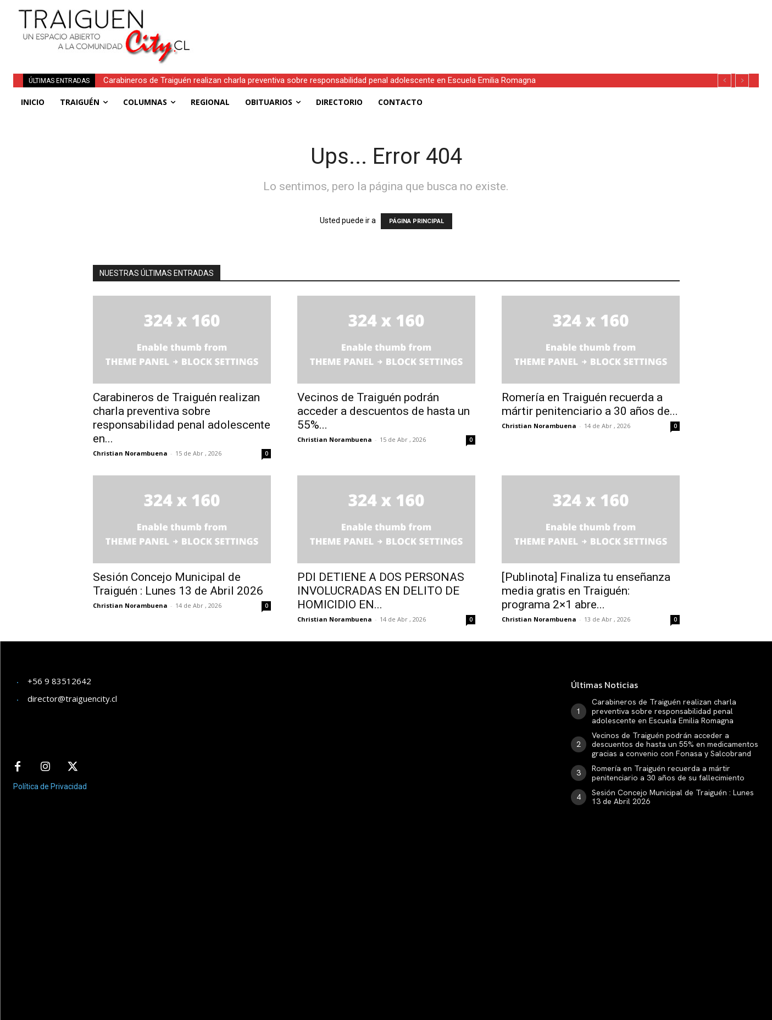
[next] (742, 80)
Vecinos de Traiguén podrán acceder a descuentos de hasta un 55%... (383, 411)
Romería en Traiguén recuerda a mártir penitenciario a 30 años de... (590, 404)
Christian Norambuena (130, 453)
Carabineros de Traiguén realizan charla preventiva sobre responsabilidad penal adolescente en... (181, 418)
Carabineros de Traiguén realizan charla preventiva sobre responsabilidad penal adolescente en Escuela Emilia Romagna (319, 80)
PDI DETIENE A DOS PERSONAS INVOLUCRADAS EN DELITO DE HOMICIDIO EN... (380, 590)
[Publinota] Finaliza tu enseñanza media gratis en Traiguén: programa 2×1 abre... (586, 590)
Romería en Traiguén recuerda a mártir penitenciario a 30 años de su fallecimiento (668, 773)
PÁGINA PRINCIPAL (416, 221)
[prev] (724, 80)
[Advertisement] (470, 24)
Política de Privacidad (50, 786)
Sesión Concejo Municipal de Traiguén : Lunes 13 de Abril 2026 (178, 583)
